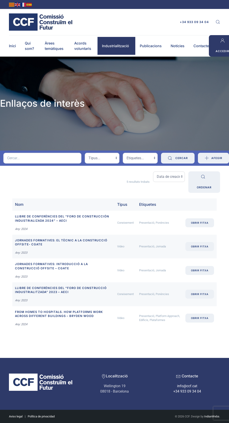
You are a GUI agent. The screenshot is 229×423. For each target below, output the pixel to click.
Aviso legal (16, 416)
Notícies (177, 46)
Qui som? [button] (29, 46)
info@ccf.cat (187, 386)
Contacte (201, 46)
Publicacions (151, 46)
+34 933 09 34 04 (194, 22)
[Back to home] (42, 22)
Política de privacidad (41, 416)
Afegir (213, 158)
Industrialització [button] (115, 46)
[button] (218, 22)
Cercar (178, 158)
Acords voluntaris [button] (82, 46)
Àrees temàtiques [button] (54, 46)
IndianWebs (211, 416)
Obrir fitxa (199, 222)
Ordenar (204, 181)
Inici (12, 46)
